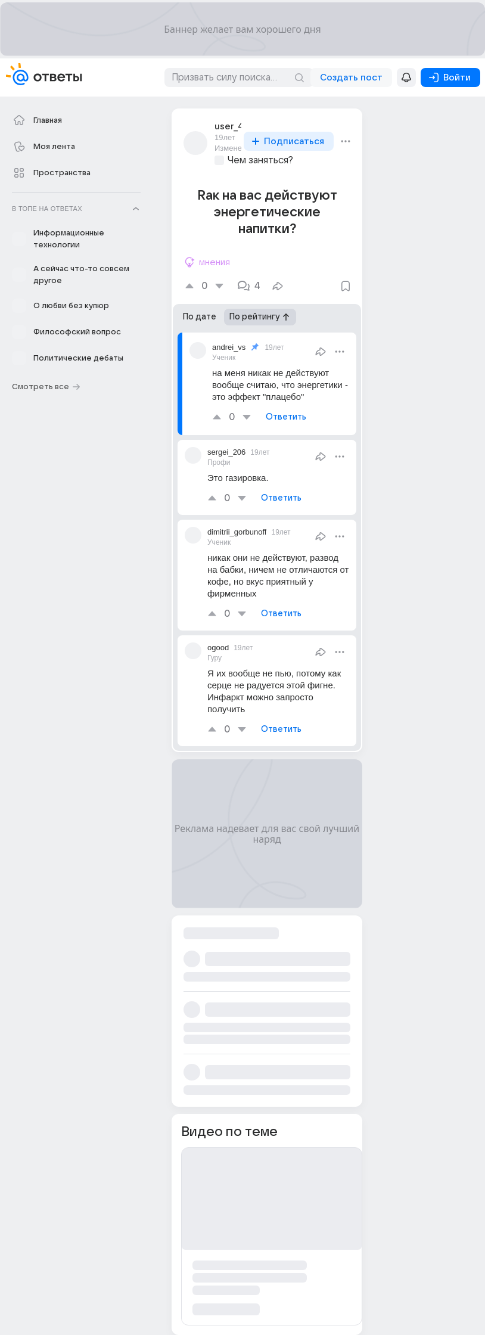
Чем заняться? (260, 160)
